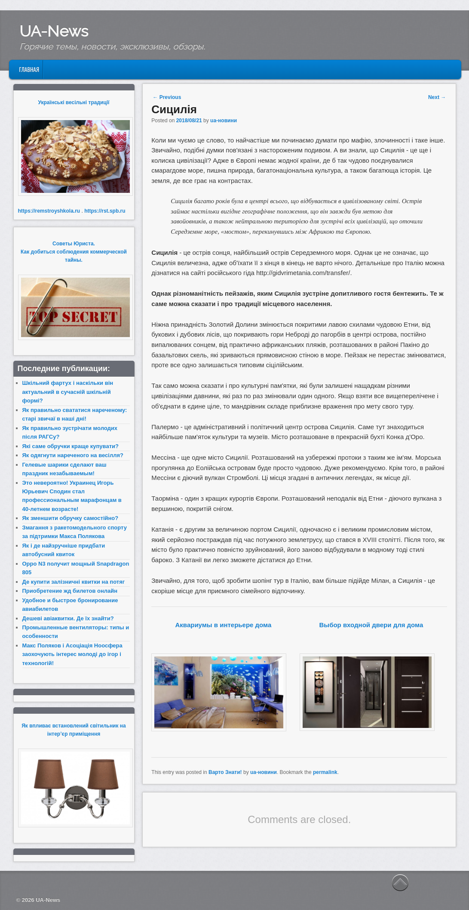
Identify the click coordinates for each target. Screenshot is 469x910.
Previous (167, 97)
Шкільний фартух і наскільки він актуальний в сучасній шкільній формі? (67, 392)
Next (437, 97)
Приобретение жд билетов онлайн (70, 591)
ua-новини (223, 121)
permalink (325, 772)
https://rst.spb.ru (104, 211)
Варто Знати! (225, 772)
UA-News (53, 31)
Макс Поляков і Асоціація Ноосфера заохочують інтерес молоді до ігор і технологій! (72, 654)
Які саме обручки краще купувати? (70, 446)
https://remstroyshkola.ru (49, 211)
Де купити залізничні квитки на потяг (73, 582)
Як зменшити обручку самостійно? (70, 518)
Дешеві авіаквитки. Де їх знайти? (68, 618)
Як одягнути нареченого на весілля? (72, 455)
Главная (29, 69)
